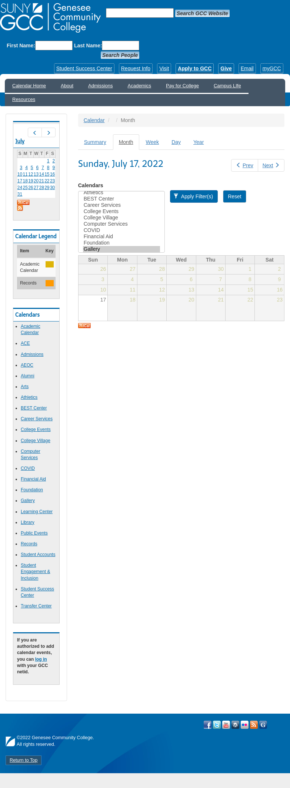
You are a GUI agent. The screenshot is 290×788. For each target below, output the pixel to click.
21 (41, 180)
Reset (234, 196)
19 (30, 180)
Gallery (28, 500)
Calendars (90, 185)
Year (198, 142)
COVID (28, 468)
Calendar (94, 120)
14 (41, 174)
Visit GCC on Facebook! (207, 725)
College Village (35, 440)
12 (30, 174)
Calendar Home (29, 85)
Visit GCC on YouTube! (226, 725)
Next (271, 165)
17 (19, 180)
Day (176, 142)
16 (52, 174)
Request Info (135, 68)
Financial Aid (33, 479)
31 (19, 194)
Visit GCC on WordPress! (235, 725)
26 (30, 187)
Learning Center (37, 511)
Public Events (34, 533)
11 (25, 174)
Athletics (29, 397)
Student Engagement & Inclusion (35, 571)
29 (46, 187)
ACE (25, 343)
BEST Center (34, 408)
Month (129, 144)
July (19, 141)
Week (152, 142)
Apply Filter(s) (193, 196)
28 (41, 187)
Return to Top (23, 760)
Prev (244, 165)
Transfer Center (36, 606)
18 (25, 180)
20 (36, 180)
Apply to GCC (194, 68)
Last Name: (88, 45)
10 (19, 174)
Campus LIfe (227, 85)
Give (225, 68)
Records (29, 543)
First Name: (21, 45)
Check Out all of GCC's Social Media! (263, 725)
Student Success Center (84, 68)
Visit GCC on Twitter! (217, 725)
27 (36, 187)
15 (46, 174)
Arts (25, 386)
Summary (95, 142)
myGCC (272, 68)
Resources (23, 99)
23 (52, 180)
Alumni (27, 375)
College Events (36, 429)
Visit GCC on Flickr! (245, 725)
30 (52, 187)
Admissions (100, 85)
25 (25, 187)
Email (247, 68)
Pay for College (182, 85)
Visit (164, 68)
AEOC (27, 365)
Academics (139, 85)
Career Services (37, 418)
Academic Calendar (30, 329)
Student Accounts (38, 554)
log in (41, 659)
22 (46, 180)
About (67, 85)
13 (36, 174)
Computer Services (121, 224)
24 (19, 187)
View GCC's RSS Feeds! (254, 725)
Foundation (32, 489)
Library (27, 522)
